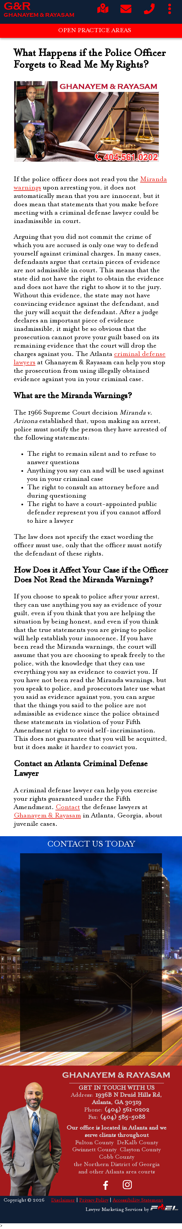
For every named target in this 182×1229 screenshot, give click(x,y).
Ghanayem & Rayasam (47, 816)
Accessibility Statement (138, 1200)
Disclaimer (63, 1200)
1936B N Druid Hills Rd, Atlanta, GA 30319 (127, 1099)
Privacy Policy (93, 1200)
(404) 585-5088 (122, 1117)
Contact (68, 807)
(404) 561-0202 (126, 1110)
